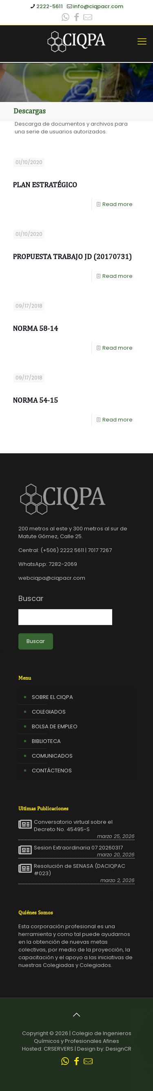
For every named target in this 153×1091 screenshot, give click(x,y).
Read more (117, 204)
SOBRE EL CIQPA (52, 697)
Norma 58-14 (35, 328)
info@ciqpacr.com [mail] (98, 6)
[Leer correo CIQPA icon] (87, 18)
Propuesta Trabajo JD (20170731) (72, 256)
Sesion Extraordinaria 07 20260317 (78, 848)
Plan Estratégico (45, 184)
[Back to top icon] (76, 1014)
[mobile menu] (142, 42)
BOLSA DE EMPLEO (55, 726)
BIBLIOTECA (46, 741)
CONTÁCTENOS (52, 770)
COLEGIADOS (49, 712)
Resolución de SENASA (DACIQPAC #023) (79, 870)
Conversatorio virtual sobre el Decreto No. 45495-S (73, 825)
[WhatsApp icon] (65, 18)
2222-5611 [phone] (49, 6)
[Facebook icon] (76, 18)
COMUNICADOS (52, 756)
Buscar (31, 598)
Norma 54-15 (35, 400)
